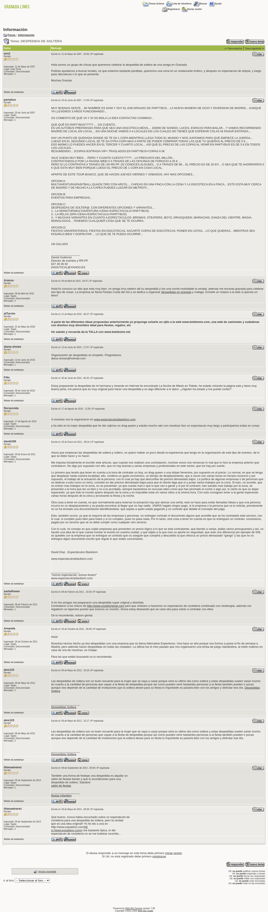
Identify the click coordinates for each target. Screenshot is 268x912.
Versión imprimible (47, 871)
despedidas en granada (176, 292)
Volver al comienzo (14, 92)
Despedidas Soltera (63, 707)
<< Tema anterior (233, 48)
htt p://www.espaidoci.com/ (69, 828)
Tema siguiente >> (254, 48)
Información (26, 35)
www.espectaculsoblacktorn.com (115, 419)
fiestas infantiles (61, 795)
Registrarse (171, 9)
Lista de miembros (179, 3)
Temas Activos (153, 3)
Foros (12, 35)
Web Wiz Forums (133, 908)
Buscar (200, 3)
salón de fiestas (61, 785)
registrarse (159, 856)
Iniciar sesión (192, 9)
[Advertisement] (134, 20)
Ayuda (215, 3)
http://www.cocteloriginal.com (105, 605)
